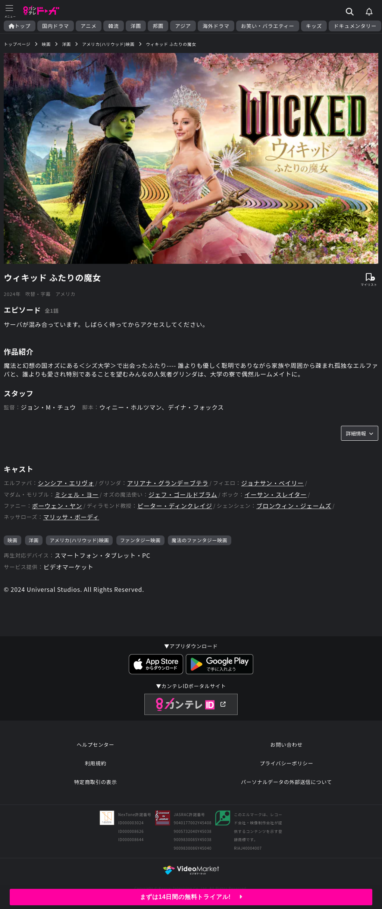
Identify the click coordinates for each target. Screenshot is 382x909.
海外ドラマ (216, 25)
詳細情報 (359, 433)
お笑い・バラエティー (267, 25)
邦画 (158, 25)
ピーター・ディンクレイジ (174, 506)
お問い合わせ (286, 744)
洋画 (136, 25)
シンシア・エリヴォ (66, 483)
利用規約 (95, 763)
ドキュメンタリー (355, 25)
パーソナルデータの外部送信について (286, 781)
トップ (20, 25)
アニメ (89, 25)
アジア (183, 25)
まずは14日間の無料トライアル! (191, 897)
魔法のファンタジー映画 (200, 540)
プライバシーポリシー (286, 763)
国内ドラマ (55, 25)
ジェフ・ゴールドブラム (182, 494)
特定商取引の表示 (95, 781)
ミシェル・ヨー (77, 494)
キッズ (314, 25)
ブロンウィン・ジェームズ (293, 506)
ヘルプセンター (96, 744)
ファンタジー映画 (140, 540)
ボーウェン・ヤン (57, 506)
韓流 (113, 25)
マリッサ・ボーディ (71, 517)
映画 (12, 540)
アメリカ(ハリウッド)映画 (79, 540)
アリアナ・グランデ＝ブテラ (167, 483)
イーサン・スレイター (275, 494)
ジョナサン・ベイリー (272, 483)
